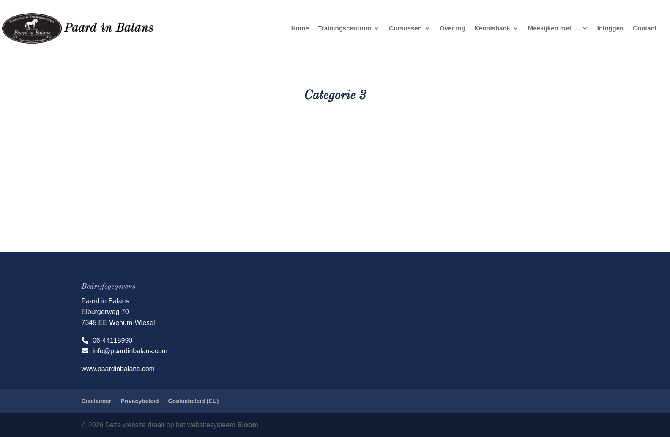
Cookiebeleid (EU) (193, 401)
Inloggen (610, 28)
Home (300, 28)
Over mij (452, 28)
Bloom (247, 425)
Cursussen (405, 28)
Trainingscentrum (344, 28)
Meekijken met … (554, 28)
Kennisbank (492, 28)
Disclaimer (97, 401)
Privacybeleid (139, 401)
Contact (644, 28)
